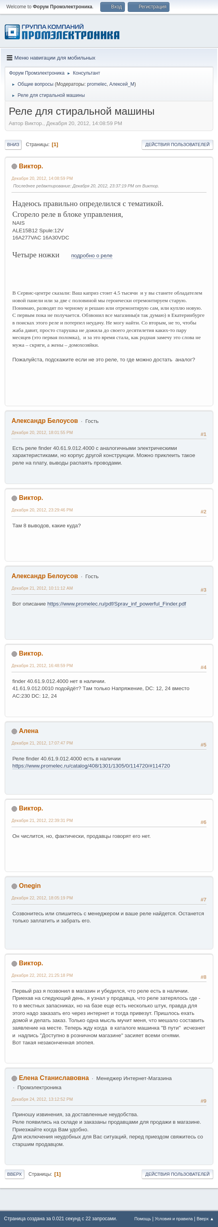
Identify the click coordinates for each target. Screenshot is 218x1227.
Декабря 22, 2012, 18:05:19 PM (42, 897)
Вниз (13, 144)
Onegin (30, 885)
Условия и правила (174, 1218)
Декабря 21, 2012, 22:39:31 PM (42, 820)
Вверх (14, 1174)
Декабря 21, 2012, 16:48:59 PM (42, 665)
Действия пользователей (177, 144)
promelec (97, 84)
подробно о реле (92, 256)
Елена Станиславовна (54, 1078)
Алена (28, 730)
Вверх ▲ (205, 1218)
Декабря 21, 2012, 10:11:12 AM (42, 588)
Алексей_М (121, 84)
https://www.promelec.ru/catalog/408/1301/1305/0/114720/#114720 (91, 766)
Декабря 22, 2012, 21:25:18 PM (42, 975)
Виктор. (31, 166)
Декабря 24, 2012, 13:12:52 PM (42, 1099)
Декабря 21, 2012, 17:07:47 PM (42, 743)
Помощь (142, 1218)
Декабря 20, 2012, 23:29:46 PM (42, 509)
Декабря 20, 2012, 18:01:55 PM (42, 432)
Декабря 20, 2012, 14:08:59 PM (42, 178)
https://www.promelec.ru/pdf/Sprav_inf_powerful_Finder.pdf (116, 604)
